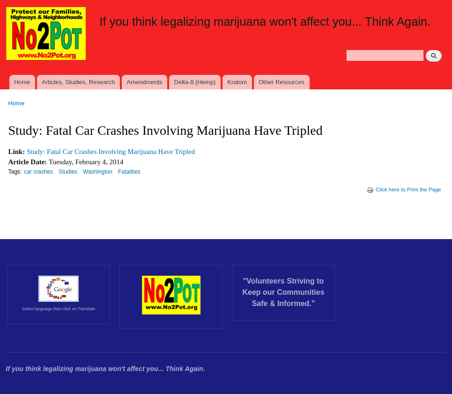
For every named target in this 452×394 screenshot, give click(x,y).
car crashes (38, 171)
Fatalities (129, 171)
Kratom (237, 82)
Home (22, 82)
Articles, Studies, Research (78, 82)
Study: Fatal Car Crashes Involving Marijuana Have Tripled (111, 151)
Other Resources (281, 82)
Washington (97, 171)
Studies (68, 171)
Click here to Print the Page (403, 189)
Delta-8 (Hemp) (195, 82)
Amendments (144, 82)
